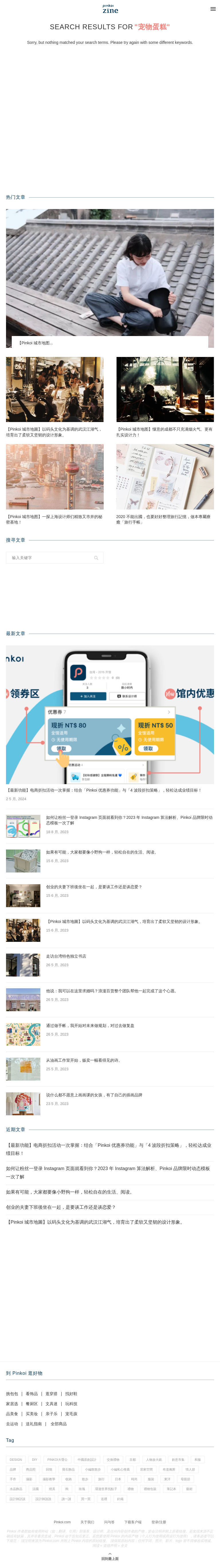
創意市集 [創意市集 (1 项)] (178, 1459)
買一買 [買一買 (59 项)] (86, 1499)
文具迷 (52, 1403)
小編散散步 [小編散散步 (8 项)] (93, 1469)
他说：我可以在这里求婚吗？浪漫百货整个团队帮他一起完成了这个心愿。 (112, 991)
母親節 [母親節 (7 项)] (185, 1479)
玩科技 (71, 1403)
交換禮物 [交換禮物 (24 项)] (113, 1459)
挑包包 (12, 1393)
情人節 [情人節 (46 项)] (190, 1469)
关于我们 (87, 1522)
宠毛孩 (71, 1413)
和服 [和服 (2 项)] (198, 1459)
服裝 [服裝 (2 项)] (151, 1479)
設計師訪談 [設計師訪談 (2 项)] (17, 1499)
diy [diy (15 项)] (34, 1459)
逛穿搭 (52, 1393)
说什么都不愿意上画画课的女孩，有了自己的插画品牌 (94, 1095)
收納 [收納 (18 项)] (68, 1479)
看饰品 (32, 1393)
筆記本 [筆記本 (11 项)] (171, 1489)
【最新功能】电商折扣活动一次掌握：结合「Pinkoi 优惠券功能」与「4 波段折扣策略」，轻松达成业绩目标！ (104, 790)
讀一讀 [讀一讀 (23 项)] (66, 1499)
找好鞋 (71, 1393)
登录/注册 (159, 1522)
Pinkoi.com (62, 1522)
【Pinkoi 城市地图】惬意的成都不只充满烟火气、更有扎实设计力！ (164, 432)
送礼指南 (34, 1423)
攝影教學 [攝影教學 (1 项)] (49, 1479)
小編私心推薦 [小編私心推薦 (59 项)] (120, 1469)
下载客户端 (133, 1522)
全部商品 (59, 1423)
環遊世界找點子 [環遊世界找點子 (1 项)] (106, 1489)
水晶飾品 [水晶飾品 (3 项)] (16, 1489)
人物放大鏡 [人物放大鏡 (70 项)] (154, 1459)
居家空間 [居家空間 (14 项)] (146, 1469)
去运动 (12, 1423)
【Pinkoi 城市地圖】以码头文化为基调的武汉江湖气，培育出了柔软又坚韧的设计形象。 (54, 432)
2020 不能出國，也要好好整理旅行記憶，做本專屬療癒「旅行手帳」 (163, 519)
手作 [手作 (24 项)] (13, 1479)
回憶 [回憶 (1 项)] (49, 1469)
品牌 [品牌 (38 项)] (13, 1469)
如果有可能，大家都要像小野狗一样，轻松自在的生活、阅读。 (102, 852)
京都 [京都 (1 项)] (132, 1459)
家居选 (12, 1403)
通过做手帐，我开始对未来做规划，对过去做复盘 (90, 1025)
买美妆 (32, 1413)
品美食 (12, 1413)
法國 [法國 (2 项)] (35, 1489)
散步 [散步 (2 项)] (85, 1479)
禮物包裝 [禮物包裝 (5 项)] (150, 1489)
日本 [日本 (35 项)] (118, 1479)
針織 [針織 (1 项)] (120, 1499)
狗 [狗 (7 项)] (66, 1489)
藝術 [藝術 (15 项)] (189, 1489)
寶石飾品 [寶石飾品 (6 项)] (68, 1469)
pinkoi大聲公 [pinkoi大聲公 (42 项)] (57, 1459)
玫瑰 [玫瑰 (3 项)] (82, 1489)
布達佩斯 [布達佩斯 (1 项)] (169, 1469)
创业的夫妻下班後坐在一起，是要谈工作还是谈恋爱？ (94, 886)
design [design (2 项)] (16, 1459)
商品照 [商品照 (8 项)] (31, 1469)
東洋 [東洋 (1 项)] (167, 1479)
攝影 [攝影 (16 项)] (29, 1479)
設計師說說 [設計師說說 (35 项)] (43, 1499)
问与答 (109, 1522)
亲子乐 (52, 1413)
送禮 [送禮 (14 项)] (104, 1499)
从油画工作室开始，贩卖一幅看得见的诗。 (84, 1060)
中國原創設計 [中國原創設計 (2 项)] (87, 1459)
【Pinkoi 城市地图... (35, 343)
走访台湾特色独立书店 (66, 956)
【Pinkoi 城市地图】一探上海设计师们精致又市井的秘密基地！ (54, 519)
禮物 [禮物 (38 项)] (130, 1489)
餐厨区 (32, 1403)
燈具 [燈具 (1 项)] (52, 1489)
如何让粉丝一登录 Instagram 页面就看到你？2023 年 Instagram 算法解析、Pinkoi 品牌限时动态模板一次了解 (129, 820)
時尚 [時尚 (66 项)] (134, 1479)
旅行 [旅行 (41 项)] (101, 1479)
